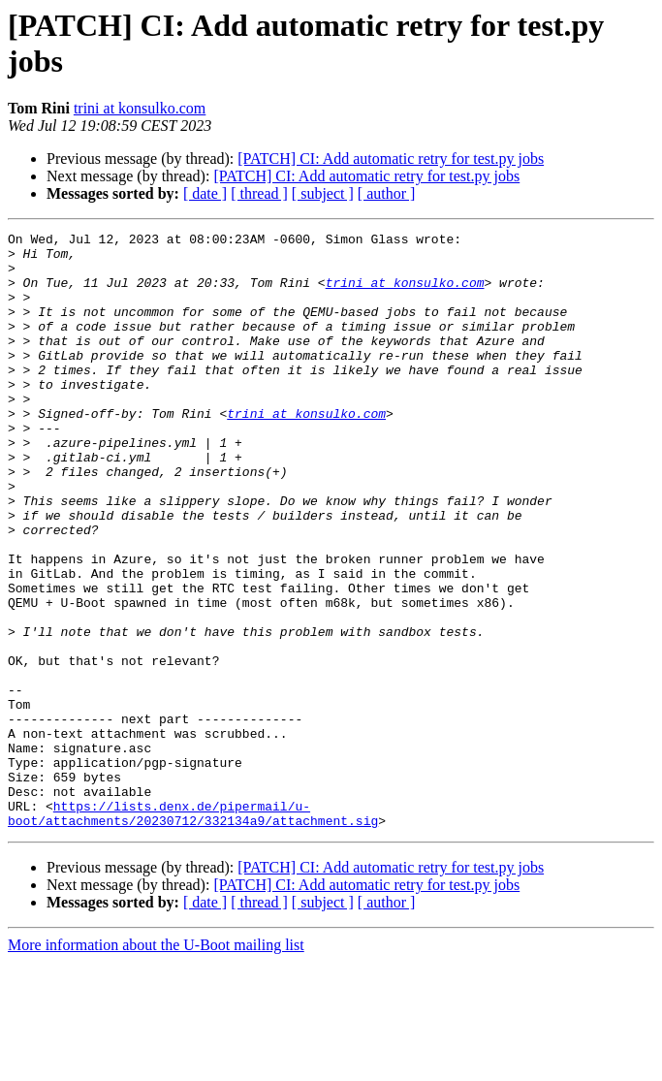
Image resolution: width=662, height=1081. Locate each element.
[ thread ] (259, 193)
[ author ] (387, 193)
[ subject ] (323, 193)
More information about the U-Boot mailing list (156, 1064)
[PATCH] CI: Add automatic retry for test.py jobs (390, 158)
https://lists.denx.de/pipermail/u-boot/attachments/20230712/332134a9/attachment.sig (193, 930)
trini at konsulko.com (139, 108)
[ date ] (205, 193)
